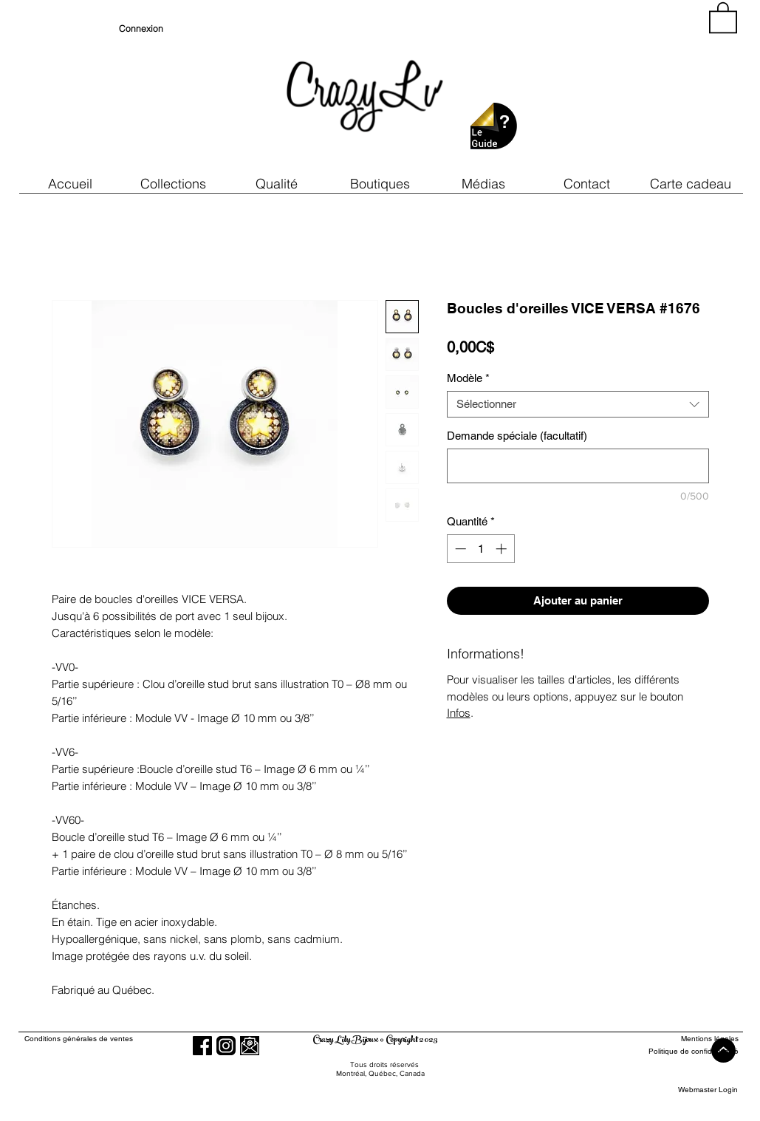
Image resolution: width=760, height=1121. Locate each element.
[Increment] (503, 548)
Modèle (468, 378)
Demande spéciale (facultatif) (517, 435)
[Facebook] (202, 1045)
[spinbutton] (480, 548)
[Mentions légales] (684, 1038)
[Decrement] (459, 548)
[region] (604, 88)
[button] (277, 183)
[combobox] (578, 404)
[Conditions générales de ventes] (120, 1038)
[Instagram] (226, 1045)
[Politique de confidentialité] (684, 1051)
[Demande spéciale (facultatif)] (578, 466)
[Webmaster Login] (708, 1089)
